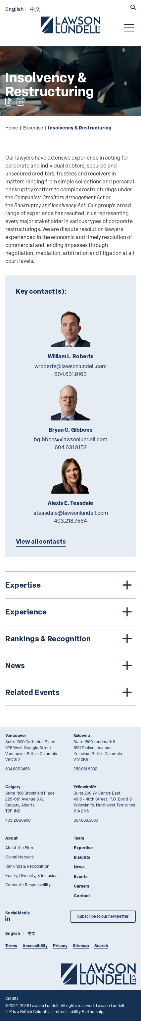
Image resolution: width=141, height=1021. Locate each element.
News (79, 867)
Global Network (19, 856)
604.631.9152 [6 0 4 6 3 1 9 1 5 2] (71, 447)
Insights (82, 857)
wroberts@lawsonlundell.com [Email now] (70, 366)
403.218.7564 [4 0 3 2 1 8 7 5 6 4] (70, 520)
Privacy (60, 945)
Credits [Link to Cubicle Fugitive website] (12, 998)
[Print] (8, 102)
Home (11, 127)
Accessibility (35, 945)
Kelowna (81, 735)
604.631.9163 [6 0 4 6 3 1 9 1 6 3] (70, 374)
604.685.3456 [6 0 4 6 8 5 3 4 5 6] (17, 768)
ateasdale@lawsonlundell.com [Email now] (70, 512)
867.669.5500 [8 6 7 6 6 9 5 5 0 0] (85, 820)
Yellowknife (84, 787)
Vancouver (15, 735)
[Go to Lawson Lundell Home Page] (70, 24)
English (14, 9)
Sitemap (81, 945)
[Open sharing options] (21, 102)
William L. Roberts (71, 356)
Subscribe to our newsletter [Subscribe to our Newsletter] (103, 916)
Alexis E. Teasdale (71, 503)
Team (79, 838)
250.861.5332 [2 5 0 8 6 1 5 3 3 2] (85, 768)
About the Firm (19, 847)
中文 (35, 9)
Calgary (13, 787)
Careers (81, 886)
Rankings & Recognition (27, 866)
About (11, 838)
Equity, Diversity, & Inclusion (31, 875)
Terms (11, 945)
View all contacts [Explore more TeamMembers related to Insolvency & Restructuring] (41, 541)
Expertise (33, 127)
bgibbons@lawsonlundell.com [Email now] (70, 439)
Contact (82, 896)
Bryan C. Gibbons (70, 429)
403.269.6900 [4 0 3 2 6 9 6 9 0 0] (17, 820)
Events (81, 876)
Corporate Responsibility (28, 884)
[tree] (70, 638)
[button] (133, 8)
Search (101, 945)
